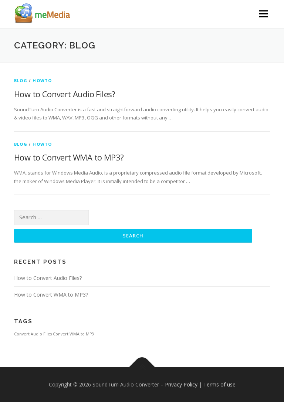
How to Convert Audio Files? (64, 93)
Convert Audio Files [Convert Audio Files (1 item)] (33, 334)
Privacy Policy (181, 384)
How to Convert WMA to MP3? (69, 157)
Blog (20, 80)
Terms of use (219, 384)
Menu (263, 13)
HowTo (42, 80)
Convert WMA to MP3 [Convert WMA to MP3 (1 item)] (73, 334)
